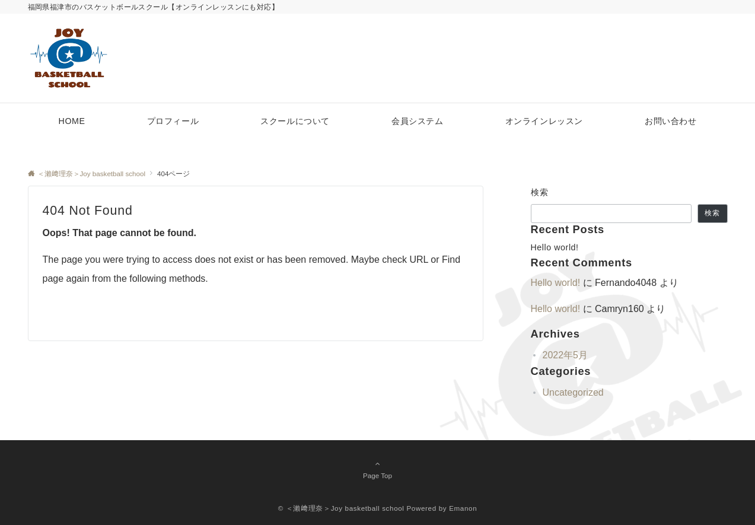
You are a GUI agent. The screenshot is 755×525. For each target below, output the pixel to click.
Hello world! (555, 247)
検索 (540, 192)
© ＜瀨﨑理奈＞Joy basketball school (341, 508)
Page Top (378, 469)
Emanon (463, 508)
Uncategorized (573, 392)
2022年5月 (565, 355)
